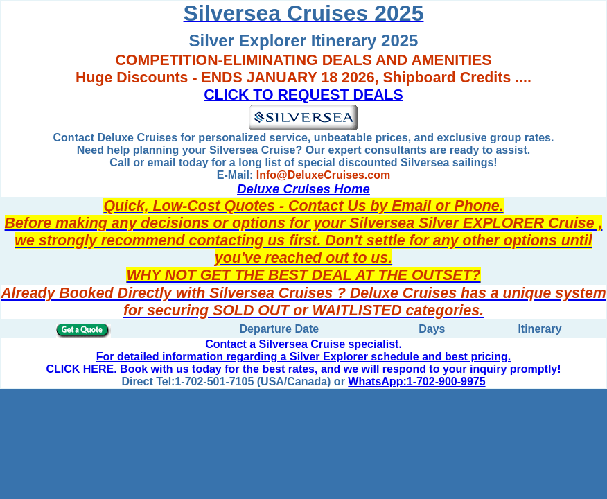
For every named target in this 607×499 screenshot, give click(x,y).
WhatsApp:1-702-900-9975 (416, 381)
